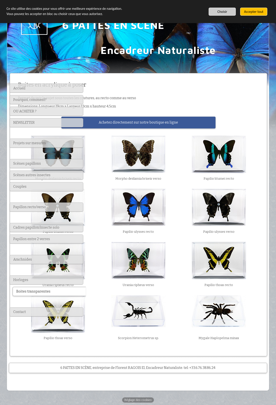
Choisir (222, 12)
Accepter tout (253, 12)
